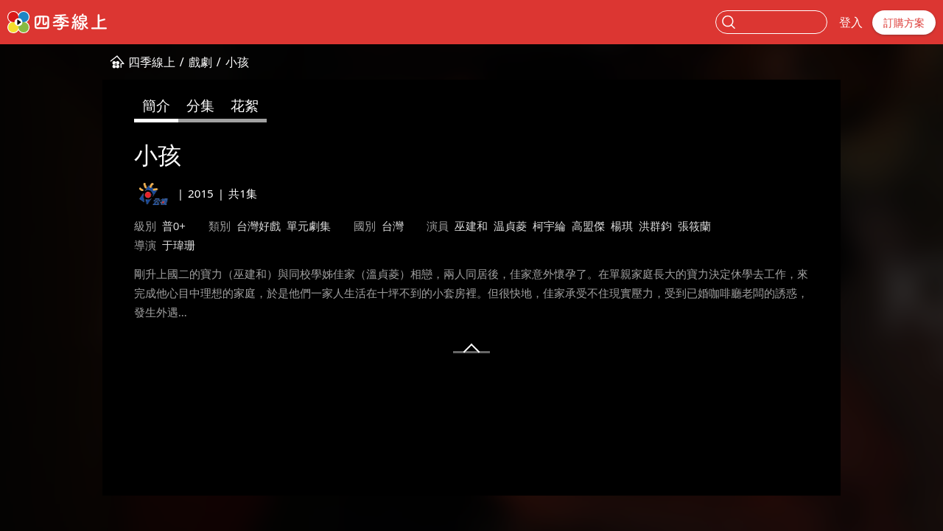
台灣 (393, 225)
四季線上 (151, 62)
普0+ (174, 225)
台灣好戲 (258, 225)
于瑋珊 (178, 244)
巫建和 (471, 225)
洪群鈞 (655, 225)
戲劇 (200, 62)
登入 (851, 22)
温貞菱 (510, 225)
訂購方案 (904, 22)
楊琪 (622, 225)
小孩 (237, 62)
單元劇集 (309, 225)
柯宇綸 (549, 225)
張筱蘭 (694, 225)
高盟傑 (588, 225)
